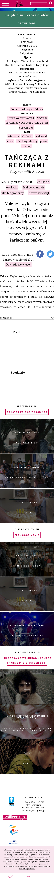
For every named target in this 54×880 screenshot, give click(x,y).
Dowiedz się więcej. (18, 264)
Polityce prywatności (27, 868)
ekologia (12, 187)
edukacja (43, 182)
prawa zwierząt (39, 193)
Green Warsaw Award (20, 117)
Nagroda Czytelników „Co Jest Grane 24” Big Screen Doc (27, 122)
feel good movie (33, 187)
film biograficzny (12, 193)
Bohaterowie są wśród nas (27, 109)
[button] (27, 876)
